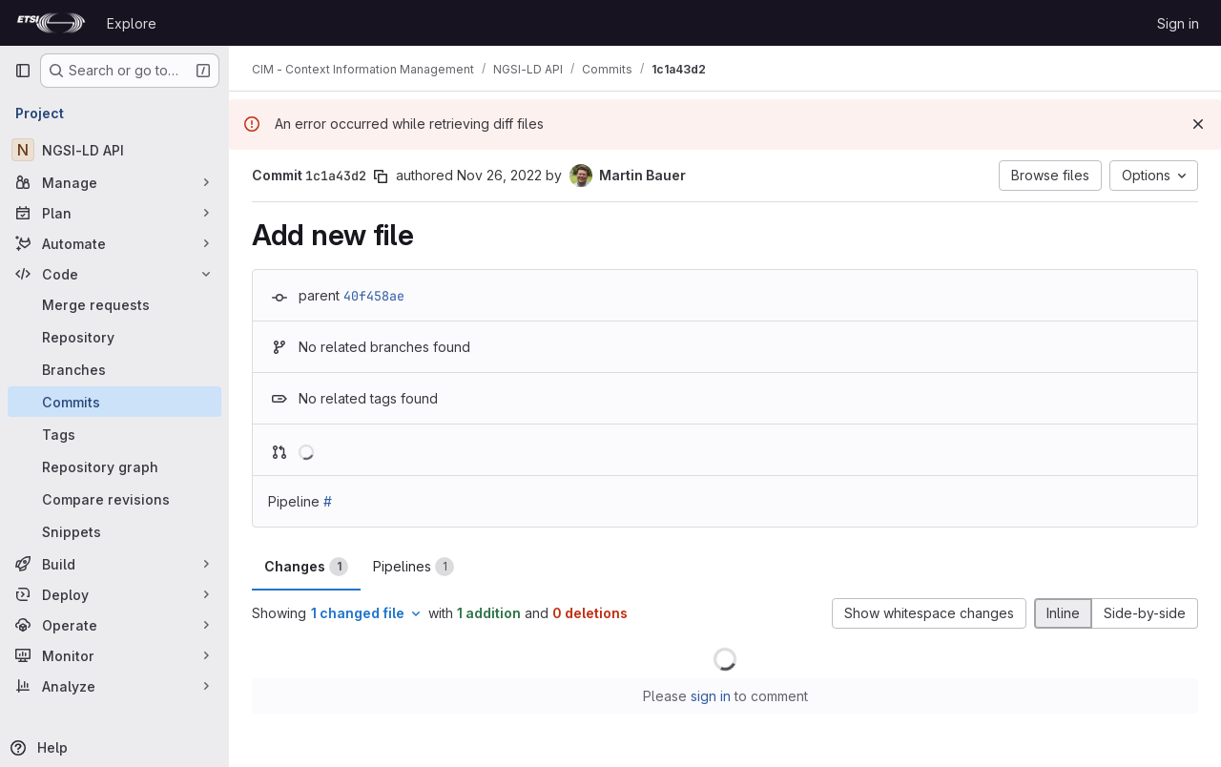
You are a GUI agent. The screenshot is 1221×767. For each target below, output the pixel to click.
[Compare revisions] (114, 499)
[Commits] (114, 401)
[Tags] (114, 434)
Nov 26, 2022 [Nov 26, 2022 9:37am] (499, 175)
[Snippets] (114, 531)
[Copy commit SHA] (380, 176)
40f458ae (373, 295)
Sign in (1178, 23)
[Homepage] (51, 23)
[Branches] (114, 369)
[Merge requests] (114, 304)
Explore (131, 23)
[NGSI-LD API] (114, 150)
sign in (711, 696)
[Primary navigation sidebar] (23, 70)
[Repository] (114, 336)
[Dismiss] (1198, 124)
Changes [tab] (306, 566)
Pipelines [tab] (413, 566)
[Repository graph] (114, 466)
